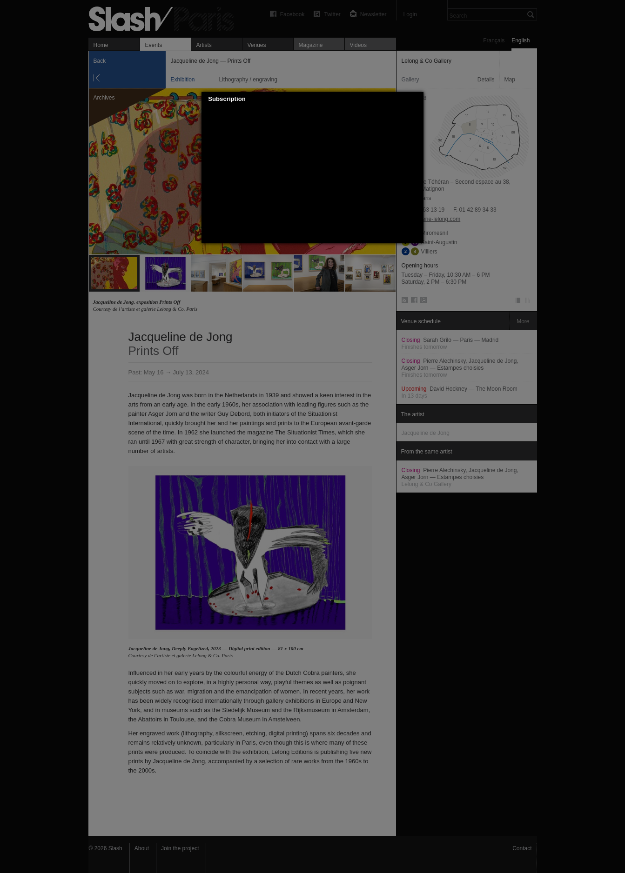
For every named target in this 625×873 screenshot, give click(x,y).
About (141, 848)
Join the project (180, 848)
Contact (521, 848)
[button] (417, 99)
